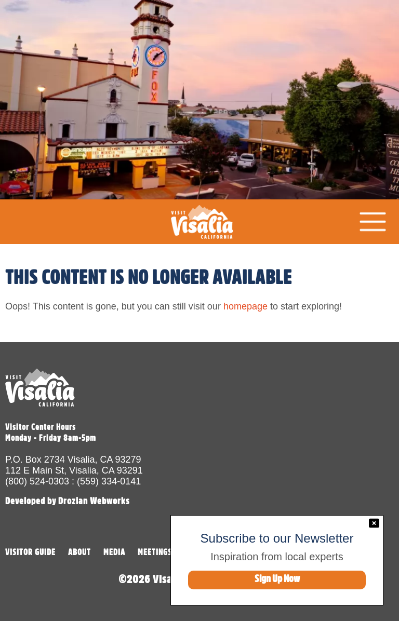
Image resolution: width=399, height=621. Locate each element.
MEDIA (114, 552)
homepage (245, 306)
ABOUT (79, 552)
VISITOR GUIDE (30, 552)
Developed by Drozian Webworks (67, 501)
